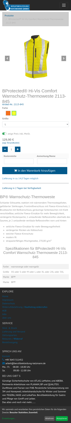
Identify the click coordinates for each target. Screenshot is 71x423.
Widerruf (18, 338)
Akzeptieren (62, 418)
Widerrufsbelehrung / (24, 306)
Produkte (9, 15)
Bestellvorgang (9, 342)
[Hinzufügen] (17, 149)
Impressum (7, 299)
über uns (6, 317)
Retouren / (7, 338)
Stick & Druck (9, 327)
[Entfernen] (5, 149)
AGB (4, 310)
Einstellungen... (9, 418)
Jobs (4, 314)
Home (5, 296)
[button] (7, 58)
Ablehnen (49, 418)
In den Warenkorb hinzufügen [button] (34, 171)
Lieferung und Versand (13, 331)
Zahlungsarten (9, 335)
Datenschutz (8, 303)
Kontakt (6, 356)
